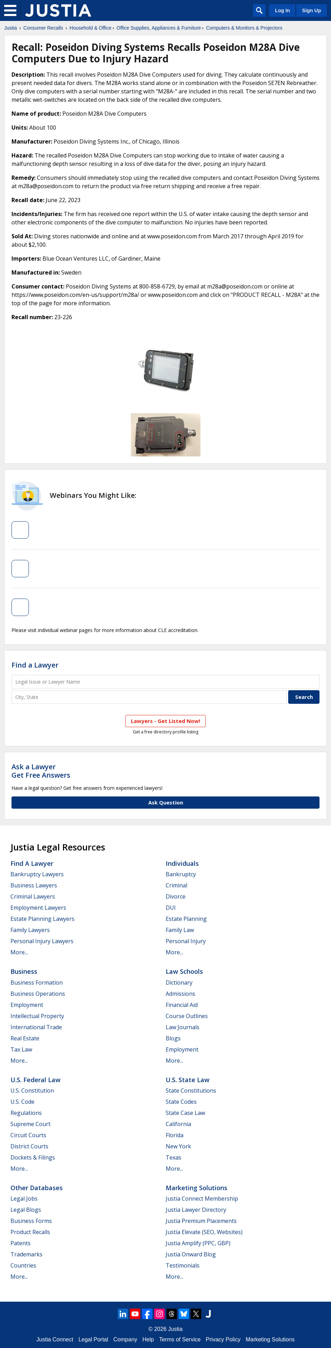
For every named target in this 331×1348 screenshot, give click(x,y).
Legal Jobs (24, 1198)
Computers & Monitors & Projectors (244, 28)
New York (178, 1146)
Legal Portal (93, 1339)
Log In (282, 10)
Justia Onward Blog (191, 1254)
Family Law (180, 930)
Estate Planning (186, 919)
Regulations (26, 1113)
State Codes (181, 1102)
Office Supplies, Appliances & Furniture (159, 28)
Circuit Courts (28, 1135)
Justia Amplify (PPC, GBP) (198, 1243)
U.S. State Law (188, 1080)
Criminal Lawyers (32, 896)
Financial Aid (182, 1005)
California (178, 1124)
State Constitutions (191, 1090)
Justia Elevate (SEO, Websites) (204, 1232)
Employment (26, 1005)
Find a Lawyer (34, 665)
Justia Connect (55, 1339)
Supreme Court (30, 1124)
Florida (174, 1135)
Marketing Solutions (196, 1188)
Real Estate (24, 1038)
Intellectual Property (37, 1016)
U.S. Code (22, 1102)
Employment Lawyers (38, 907)
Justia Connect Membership (202, 1198)
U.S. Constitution (32, 1090)
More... (19, 952)
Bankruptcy (181, 874)
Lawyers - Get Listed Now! (165, 720)
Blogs (173, 1038)
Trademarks (26, 1254)
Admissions (180, 993)
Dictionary (179, 982)
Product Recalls (30, 1232)
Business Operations (37, 993)
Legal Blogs (25, 1210)
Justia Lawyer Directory (196, 1210)
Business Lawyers (33, 885)
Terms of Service (179, 1339)
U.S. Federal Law (35, 1080)
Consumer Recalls (43, 28)
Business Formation (36, 982)
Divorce (176, 896)
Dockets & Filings (32, 1157)
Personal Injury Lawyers (41, 941)
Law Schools (184, 971)
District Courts (29, 1146)
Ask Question (165, 802)
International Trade (36, 1027)
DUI (171, 907)
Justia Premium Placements (201, 1221)
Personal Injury (186, 941)
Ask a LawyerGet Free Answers (40, 771)
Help (148, 1339)
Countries (23, 1265)
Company (125, 1339)
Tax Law (21, 1049)
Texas (173, 1157)
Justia (10, 28)
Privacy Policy (223, 1339)
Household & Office (90, 28)
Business (23, 971)
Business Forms (31, 1221)
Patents (20, 1243)
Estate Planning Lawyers (42, 919)
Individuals (182, 863)
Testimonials (182, 1265)
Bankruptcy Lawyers (37, 874)
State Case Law (185, 1113)
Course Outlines (187, 1016)
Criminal (176, 885)
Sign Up (311, 10)
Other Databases (36, 1188)
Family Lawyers (30, 930)
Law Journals (182, 1027)
